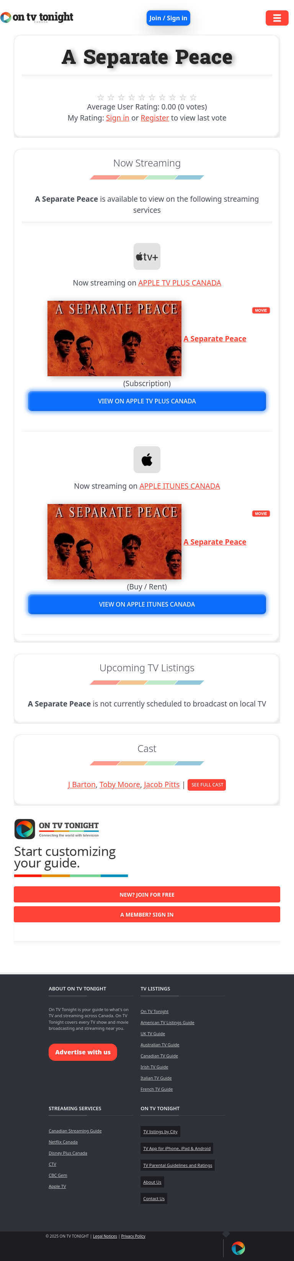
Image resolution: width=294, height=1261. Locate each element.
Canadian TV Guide (159, 1056)
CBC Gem (58, 1175)
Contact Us (154, 1198)
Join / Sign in (169, 18)
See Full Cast (207, 784)
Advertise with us (83, 1052)
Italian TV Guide (156, 1078)
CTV (52, 1164)
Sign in (117, 118)
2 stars (111, 97)
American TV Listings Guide (167, 1022)
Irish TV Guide (154, 1067)
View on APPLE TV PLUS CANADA (147, 401)
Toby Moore (120, 785)
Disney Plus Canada (68, 1153)
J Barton (82, 785)
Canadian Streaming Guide (75, 1131)
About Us (152, 1182)
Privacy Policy (133, 1236)
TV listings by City (160, 1131)
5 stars (142, 97)
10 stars (193, 97)
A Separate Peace (215, 338)
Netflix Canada (63, 1142)
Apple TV (57, 1186)
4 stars (131, 97)
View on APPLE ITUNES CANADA (147, 604)
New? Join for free (147, 894)
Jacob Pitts (162, 785)
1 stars (101, 97)
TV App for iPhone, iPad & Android (177, 1148)
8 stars (173, 97)
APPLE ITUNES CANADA (179, 486)
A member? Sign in (146, 914)
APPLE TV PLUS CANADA (179, 282)
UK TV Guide (152, 1033)
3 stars (121, 97)
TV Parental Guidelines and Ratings (177, 1165)
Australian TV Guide (159, 1044)
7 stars (162, 97)
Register (154, 118)
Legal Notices (105, 1236)
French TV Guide (156, 1089)
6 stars (152, 97)
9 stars (183, 97)
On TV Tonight (154, 1011)
